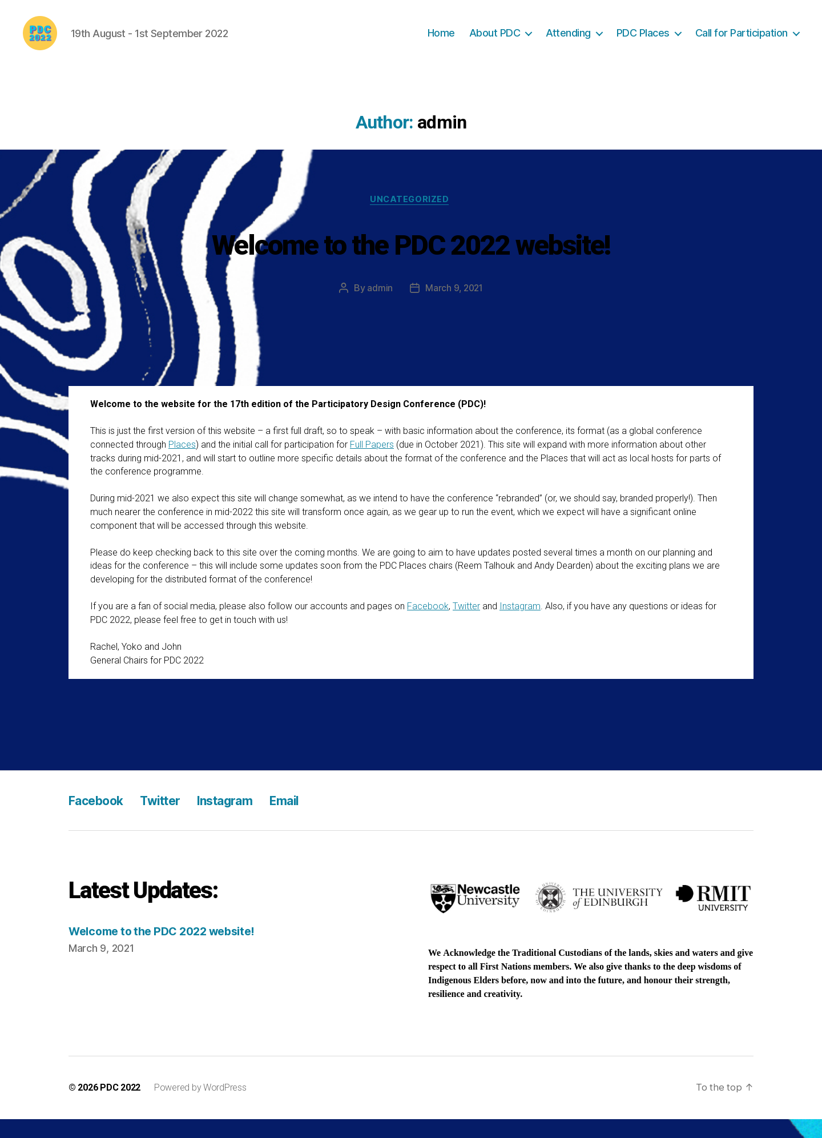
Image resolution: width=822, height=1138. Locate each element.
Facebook (428, 625)
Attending (568, 41)
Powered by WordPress (200, 1106)
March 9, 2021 (454, 306)
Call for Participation (741, 41)
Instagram (520, 625)
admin (379, 306)
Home (441, 41)
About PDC (495, 41)
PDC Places (643, 41)
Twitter (466, 625)
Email (311, 818)
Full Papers (372, 463)
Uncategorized (411, 217)
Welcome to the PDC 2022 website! (411, 261)
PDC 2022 (120, 1106)
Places (182, 463)
